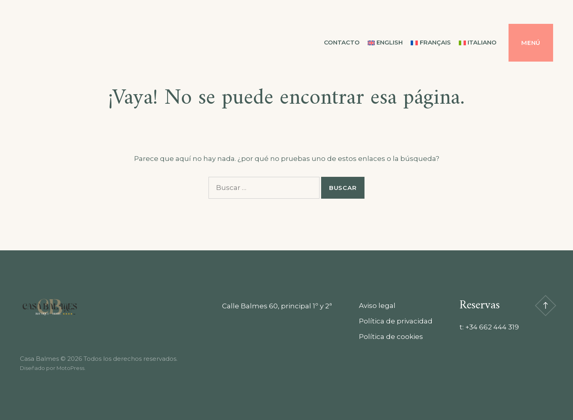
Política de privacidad (396, 321)
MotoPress (70, 368)
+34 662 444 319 (492, 327)
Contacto (342, 42)
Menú (530, 42)
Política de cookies (391, 337)
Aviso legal (377, 306)
